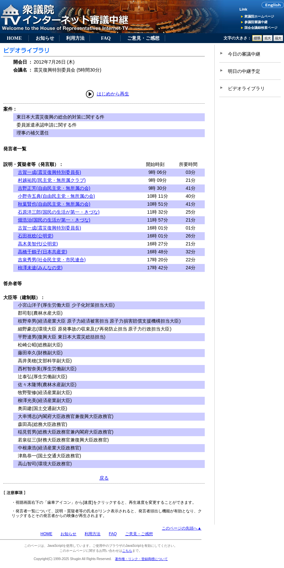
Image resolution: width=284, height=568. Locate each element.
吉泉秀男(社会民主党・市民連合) (52, 259)
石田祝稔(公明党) (35, 235)
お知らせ (45, 38)
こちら (127, 550)
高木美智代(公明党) (38, 243)
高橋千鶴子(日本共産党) (42, 251)
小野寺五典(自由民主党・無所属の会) (56, 196)
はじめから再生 (113, 93)
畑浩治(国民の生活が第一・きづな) (54, 220)
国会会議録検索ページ (260, 27)
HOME (14, 38)
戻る (104, 478)
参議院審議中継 (255, 22)
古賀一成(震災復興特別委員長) (49, 172)
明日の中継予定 (244, 71)
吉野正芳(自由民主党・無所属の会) (54, 188)
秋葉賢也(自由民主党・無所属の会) (54, 204)
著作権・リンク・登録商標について (141, 559)
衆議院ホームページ (259, 16)
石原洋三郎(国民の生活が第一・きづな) (58, 212)
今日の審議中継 (244, 54)
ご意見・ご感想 (143, 38)
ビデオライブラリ (246, 88)
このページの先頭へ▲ (181, 528)
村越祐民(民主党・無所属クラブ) (52, 180)
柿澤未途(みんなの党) (40, 267)
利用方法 (75, 38)
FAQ (106, 38)
